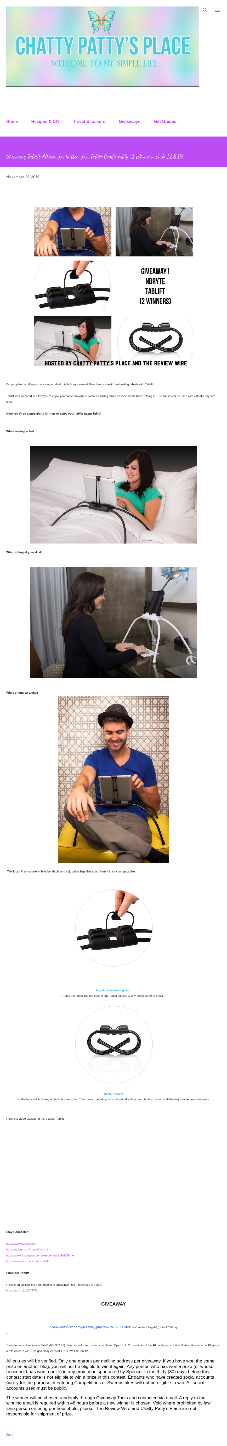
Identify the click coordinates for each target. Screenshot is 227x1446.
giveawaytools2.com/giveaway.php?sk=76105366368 (90, 1327)
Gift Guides (165, 121)
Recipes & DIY (45, 121)
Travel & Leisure (89, 121)
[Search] (205, 9)
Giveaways (129, 121)
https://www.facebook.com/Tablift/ (27, 1261)
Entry (9, 1434)
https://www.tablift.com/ (21, 1243)
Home (12, 121)
